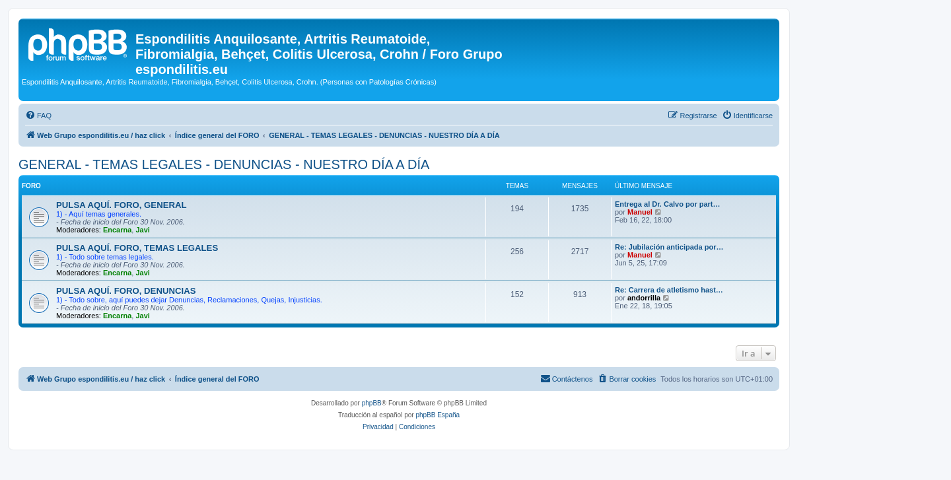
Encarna (117, 230)
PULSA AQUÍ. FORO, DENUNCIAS (126, 291)
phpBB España (437, 415)
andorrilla (643, 298)
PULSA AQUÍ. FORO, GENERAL (121, 205)
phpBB (372, 403)
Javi (142, 230)
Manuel (639, 212)
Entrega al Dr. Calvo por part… (668, 204)
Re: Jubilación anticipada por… (669, 247)
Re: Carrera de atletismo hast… (669, 290)
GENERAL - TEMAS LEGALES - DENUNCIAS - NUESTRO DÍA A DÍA (223, 164)
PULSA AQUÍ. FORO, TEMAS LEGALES (137, 248)
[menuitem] (38, 115)
